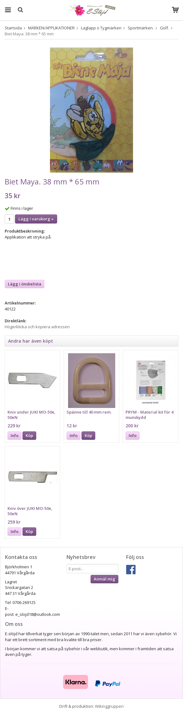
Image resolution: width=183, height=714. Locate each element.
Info (14, 435)
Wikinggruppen (109, 706)
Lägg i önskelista (24, 284)
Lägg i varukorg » (36, 219)
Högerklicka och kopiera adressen (37, 326)
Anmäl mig (104, 579)
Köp (29, 435)
